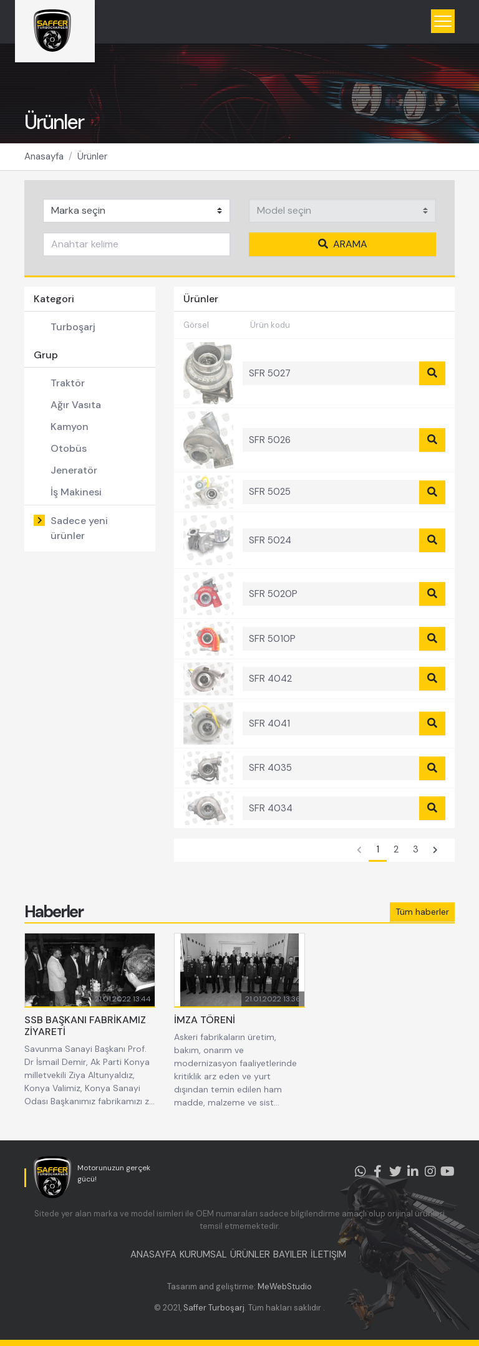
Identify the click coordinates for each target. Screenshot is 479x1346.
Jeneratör (74, 470)
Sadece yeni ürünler (79, 528)
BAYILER (290, 1254)
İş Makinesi (76, 492)
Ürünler (92, 156)
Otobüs (69, 448)
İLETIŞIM (328, 1254)
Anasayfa (44, 156)
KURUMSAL (203, 1254)
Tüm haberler (422, 911)
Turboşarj (73, 326)
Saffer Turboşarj (213, 1307)
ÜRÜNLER (250, 1254)
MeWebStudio (285, 1286)
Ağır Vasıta (76, 404)
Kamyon (70, 426)
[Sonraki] (435, 850)
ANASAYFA (153, 1254)
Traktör (68, 382)
